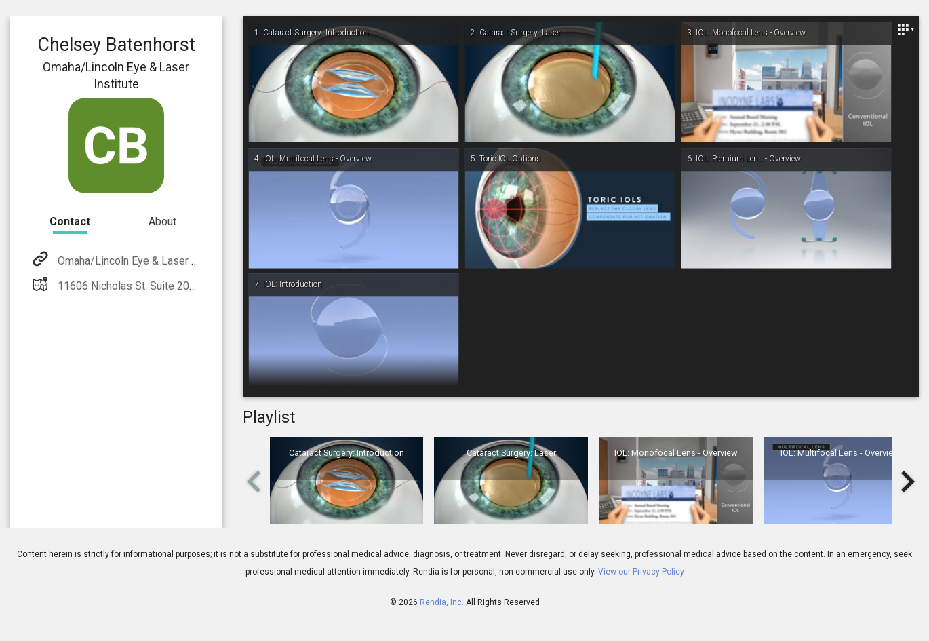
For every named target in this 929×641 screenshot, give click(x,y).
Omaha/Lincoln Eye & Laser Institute (143, 260)
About (162, 221)
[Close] (905, 30)
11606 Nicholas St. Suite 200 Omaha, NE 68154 (168, 285)
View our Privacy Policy (641, 572)
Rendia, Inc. (442, 602)
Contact (70, 221)
